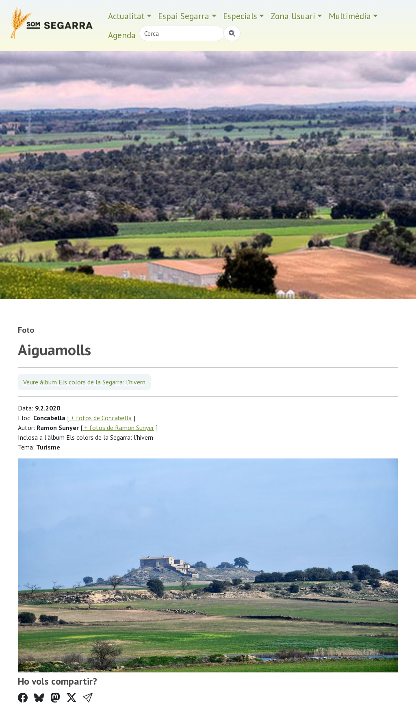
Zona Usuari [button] (293, 16)
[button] (88, 698)
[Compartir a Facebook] (23, 698)
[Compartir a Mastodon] (55, 698)
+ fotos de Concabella (100, 418)
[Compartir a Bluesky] (39, 698)
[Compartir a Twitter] (71, 698)
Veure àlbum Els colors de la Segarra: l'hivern (84, 382)
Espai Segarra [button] (183, 16)
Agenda (122, 35)
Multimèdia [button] (350, 16)
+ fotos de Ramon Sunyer (118, 427)
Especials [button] (240, 16)
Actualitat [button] (126, 16)
